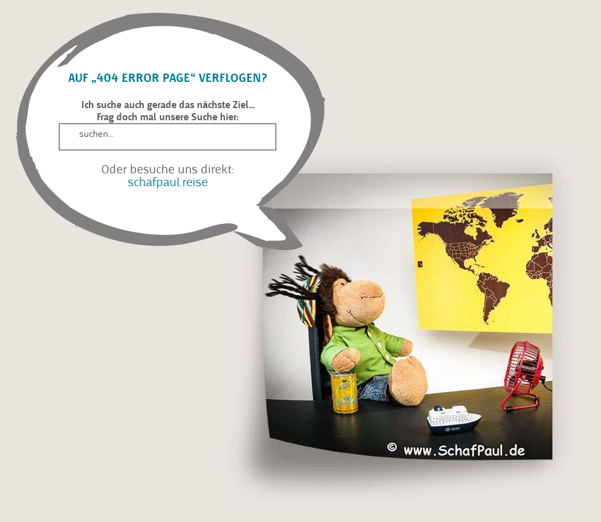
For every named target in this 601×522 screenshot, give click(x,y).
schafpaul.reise (168, 182)
